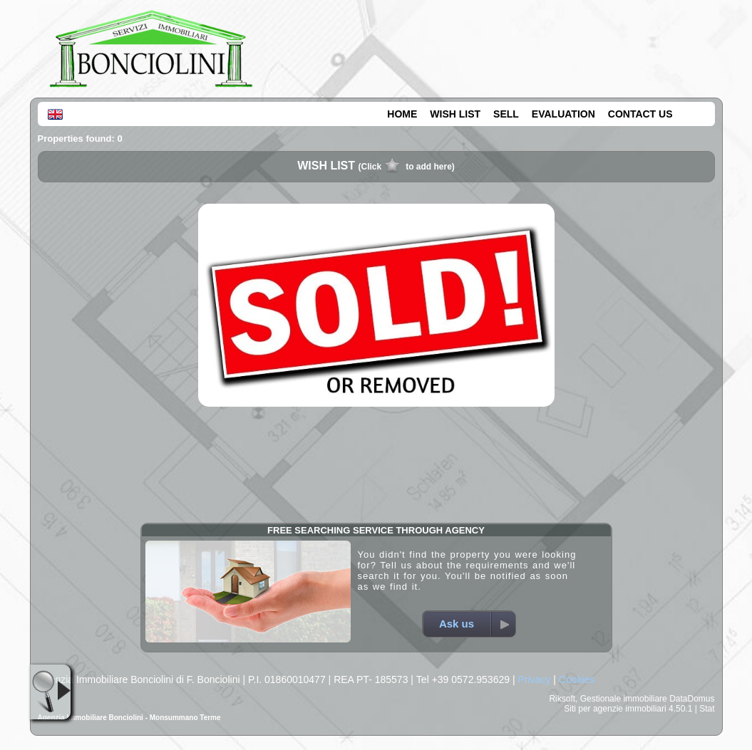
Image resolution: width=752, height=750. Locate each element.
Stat (706, 709)
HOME (402, 114)
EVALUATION (563, 114)
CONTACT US (640, 114)
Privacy (533, 679)
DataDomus (691, 699)
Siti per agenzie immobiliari (615, 709)
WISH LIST (455, 114)
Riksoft (562, 699)
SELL (506, 114)
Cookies (577, 679)
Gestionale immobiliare (623, 699)
